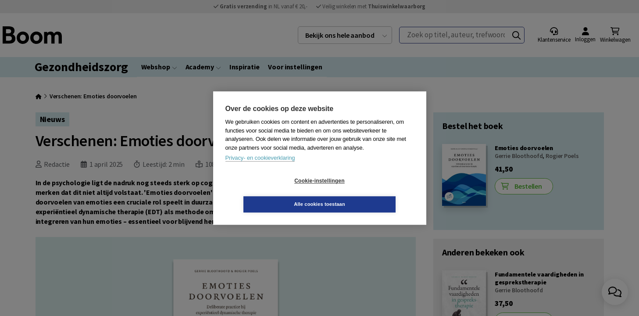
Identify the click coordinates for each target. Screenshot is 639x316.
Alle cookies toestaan (371, 192)
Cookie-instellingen (267, 193)
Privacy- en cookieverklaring (260, 169)
